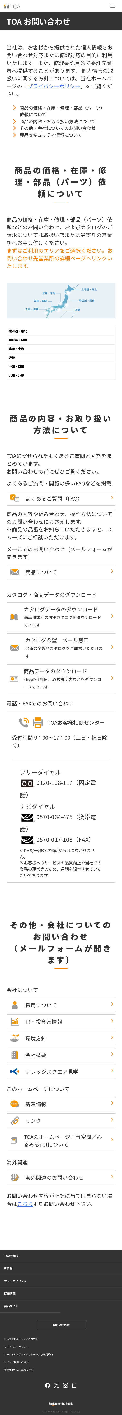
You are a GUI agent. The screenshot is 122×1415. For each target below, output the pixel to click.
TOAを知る (11, 1256)
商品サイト (11, 1306)
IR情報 (8, 1268)
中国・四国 (16, 366)
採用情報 (10, 1293)
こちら (25, 1203)
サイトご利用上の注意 (16, 1362)
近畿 (12, 357)
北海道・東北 (18, 331)
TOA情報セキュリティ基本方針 (21, 1339)
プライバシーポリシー (54, 86)
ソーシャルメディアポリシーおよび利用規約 (28, 1354)
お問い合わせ (61, 1325)
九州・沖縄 (16, 375)
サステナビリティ (15, 1281)
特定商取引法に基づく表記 (18, 1370)
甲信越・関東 (18, 340)
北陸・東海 (16, 349)
